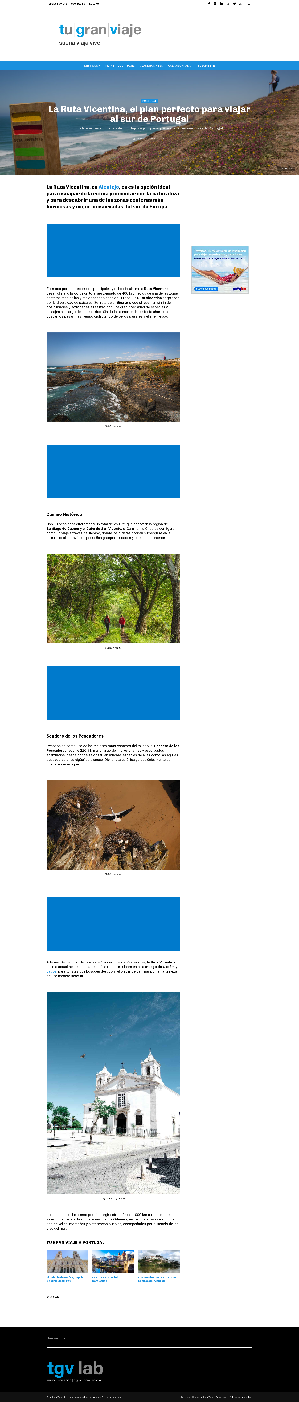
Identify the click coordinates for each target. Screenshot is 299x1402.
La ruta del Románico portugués (106, 1279)
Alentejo (109, 187)
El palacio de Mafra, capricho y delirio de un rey (67, 1279)
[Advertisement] (211, 34)
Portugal (149, 100)
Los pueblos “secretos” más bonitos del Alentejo (157, 1279)
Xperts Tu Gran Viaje (150, 138)
